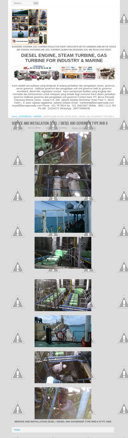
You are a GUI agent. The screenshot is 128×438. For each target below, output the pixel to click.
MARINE (63, 128)
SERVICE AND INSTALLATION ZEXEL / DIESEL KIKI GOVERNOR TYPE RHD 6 (60, 123)
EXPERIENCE (52, 128)
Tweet (17, 429)
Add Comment (34, 128)
